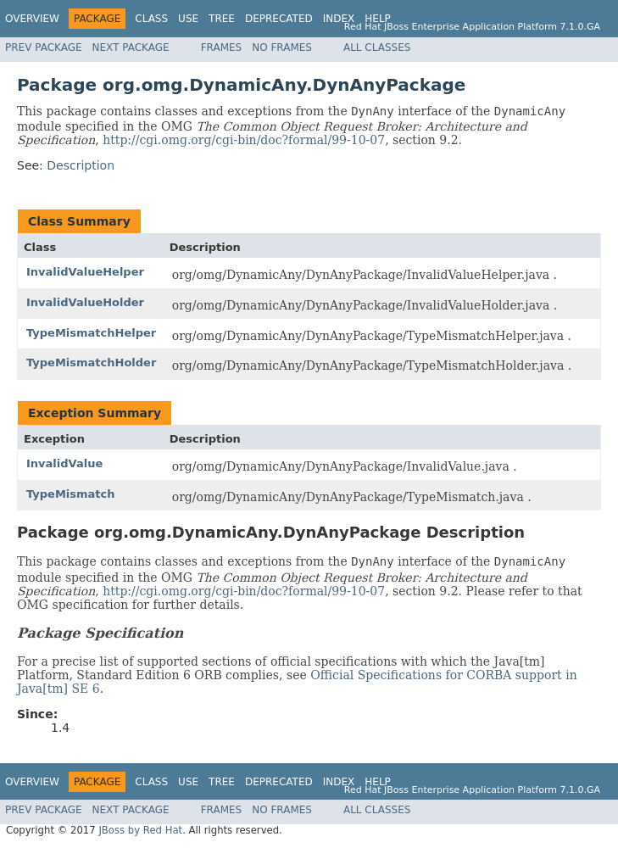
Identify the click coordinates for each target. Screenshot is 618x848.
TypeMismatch (70, 494)
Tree (222, 19)
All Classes (376, 47)
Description (80, 165)
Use (188, 19)
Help (378, 19)
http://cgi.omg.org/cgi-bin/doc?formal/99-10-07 (244, 140)
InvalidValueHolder (85, 302)
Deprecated (279, 19)
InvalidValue (64, 463)
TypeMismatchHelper (91, 332)
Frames (221, 47)
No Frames (282, 47)
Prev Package (43, 47)
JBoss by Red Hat (140, 830)
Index (339, 19)
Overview (32, 19)
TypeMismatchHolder (91, 362)
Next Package (131, 47)
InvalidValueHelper (85, 271)
